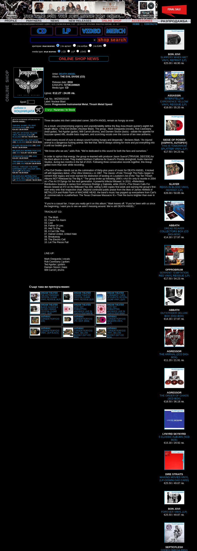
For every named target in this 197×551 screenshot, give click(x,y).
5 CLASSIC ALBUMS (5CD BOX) (174, 425)
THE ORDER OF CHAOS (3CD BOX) (174, 384)
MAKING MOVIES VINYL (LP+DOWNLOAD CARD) (174, 466)
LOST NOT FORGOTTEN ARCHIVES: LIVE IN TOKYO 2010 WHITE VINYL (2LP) (78, 310)
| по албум (82, 46)
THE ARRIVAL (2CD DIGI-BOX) (174, 343)
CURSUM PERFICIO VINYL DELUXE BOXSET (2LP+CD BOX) (83, 332)
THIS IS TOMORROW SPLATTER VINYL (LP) (174, 132)
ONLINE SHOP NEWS (79, 59)
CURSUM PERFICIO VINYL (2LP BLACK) (50, 330)
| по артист (65, 46)
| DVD (83, 51)
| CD (63, 51)
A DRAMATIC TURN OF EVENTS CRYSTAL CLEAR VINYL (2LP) (117, 296)
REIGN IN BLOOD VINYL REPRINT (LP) (174, 175)
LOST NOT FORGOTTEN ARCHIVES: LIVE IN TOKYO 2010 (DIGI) (116, 309)
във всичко (49, 46)
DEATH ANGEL (67, 74)
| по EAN (97, 46)
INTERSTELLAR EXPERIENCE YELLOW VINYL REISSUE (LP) (174, 88)
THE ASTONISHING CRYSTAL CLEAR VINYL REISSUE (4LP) (51, 296)
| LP (73, 51)
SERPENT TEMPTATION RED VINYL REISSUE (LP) (174, 261)
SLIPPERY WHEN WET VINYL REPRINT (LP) (174, 46)
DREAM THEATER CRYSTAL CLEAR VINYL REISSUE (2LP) (84, 296)
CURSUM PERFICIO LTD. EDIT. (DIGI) (83, 319)
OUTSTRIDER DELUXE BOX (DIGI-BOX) (174, 301)
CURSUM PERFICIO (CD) (50, 319)
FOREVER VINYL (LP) (174, 502)
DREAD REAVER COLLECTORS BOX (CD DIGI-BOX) (174, 218)
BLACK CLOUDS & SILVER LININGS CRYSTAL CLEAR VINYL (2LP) (49, 309)
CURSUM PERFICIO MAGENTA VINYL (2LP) (116, 320)
